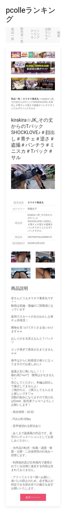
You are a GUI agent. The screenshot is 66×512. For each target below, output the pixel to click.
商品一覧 (12, 34)
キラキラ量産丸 (31, 98)
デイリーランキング (35, 34)
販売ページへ (33, 497)
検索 (58, 34)
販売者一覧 (21, 35)
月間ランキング (48, 34)
